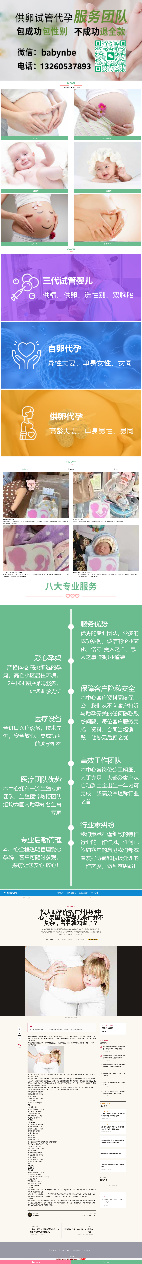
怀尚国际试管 (10, 892)
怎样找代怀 (60, 893)
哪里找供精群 (83, 893)
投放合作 (82, 1259)
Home (18, 898)
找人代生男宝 (71, 893)
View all (105, 1032)
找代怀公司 (94, 893)
